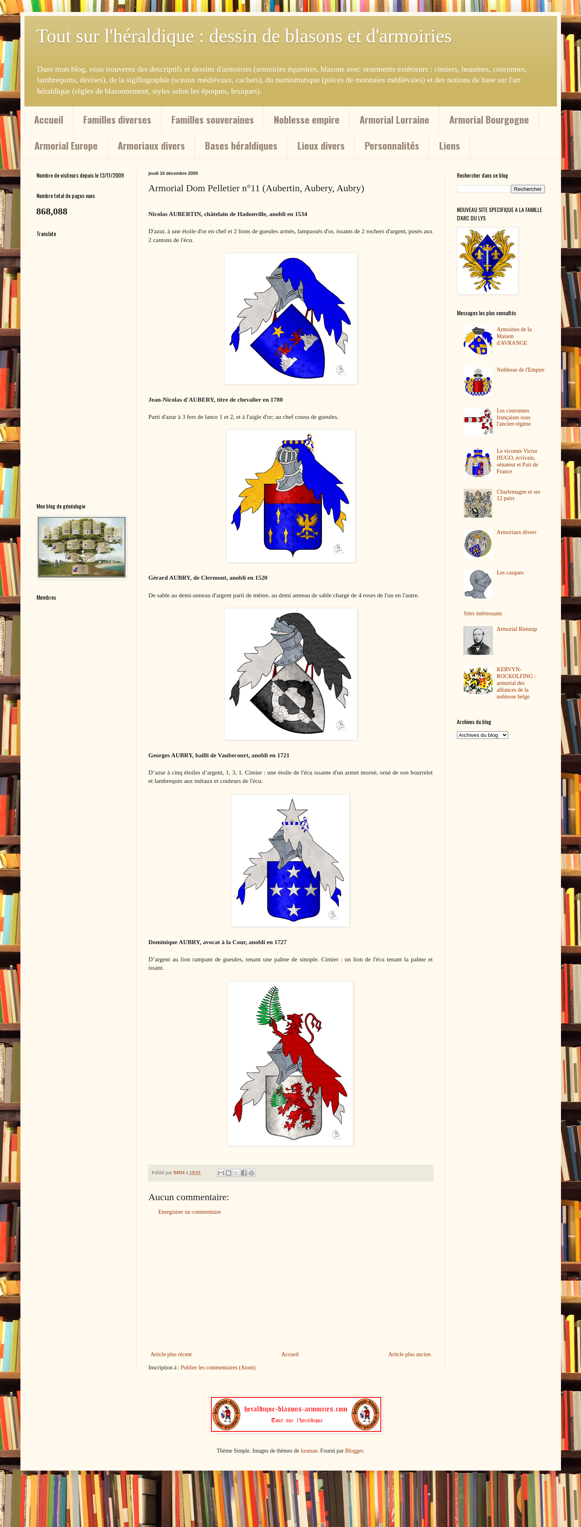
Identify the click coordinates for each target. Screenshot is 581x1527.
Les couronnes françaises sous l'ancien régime (514, 417)
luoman (309, 1451)
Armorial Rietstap (517, 629)
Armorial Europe (66, 145)
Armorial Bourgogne (489, 119)
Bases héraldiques (241, 145)
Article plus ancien (409, 1354)
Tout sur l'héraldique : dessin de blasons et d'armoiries (244, 35)
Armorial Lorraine (394, 119)
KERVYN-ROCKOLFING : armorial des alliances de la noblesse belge (516, 682)
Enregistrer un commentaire (190, 1212)
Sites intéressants (483, 613)
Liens (449, 145)
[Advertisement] (291, 1283)
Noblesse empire (307, 119)
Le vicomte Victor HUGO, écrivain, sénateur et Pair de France (517, 461)
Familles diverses (117, 119)
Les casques (510, 573)
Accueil (48, 119)
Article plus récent (171, 1354)
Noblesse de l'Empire (521, 370)
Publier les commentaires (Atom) (218, 1368)
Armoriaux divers (151, 145)
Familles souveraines (212, 119)
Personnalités (392, 145)
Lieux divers (321, 145)
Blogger (354, 1451)
